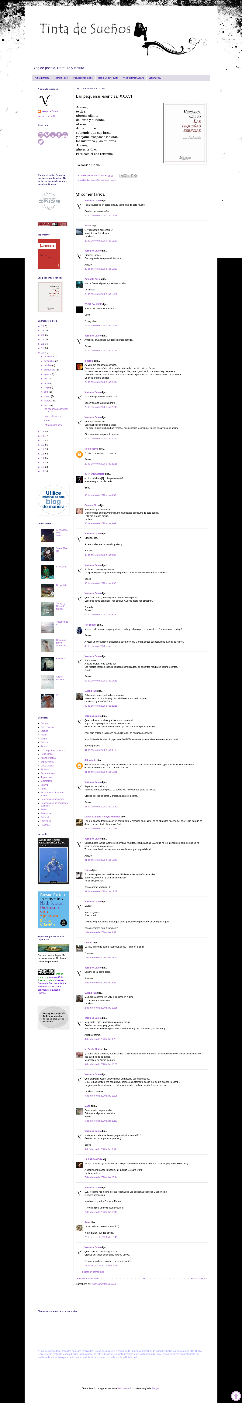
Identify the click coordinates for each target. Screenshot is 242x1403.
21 (43, 348)
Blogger (155, 1388)
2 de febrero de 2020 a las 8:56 (100, 982)
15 (43, 449)
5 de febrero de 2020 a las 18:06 (101, 1095)
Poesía (113, 180)
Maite (88, 1106)
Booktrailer (46, 813)
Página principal (42, 77)
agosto (47, 374)
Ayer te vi (61, 658)
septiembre (50, 369)
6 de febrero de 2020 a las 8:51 (100, 1149)
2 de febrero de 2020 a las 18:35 (101, 1007)
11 (43, 467)
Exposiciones (47, 761)
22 (43, 344)
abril (46, 391)
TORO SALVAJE (93, 304)
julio (46, 378)
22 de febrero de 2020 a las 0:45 (101, 1237)
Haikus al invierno (52, 416)
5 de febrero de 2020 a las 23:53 (101, 1121)
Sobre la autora (61, 77)
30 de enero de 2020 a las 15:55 (101, 646)
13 (43, 458)
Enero (46, 420)
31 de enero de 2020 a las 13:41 (101, 772)
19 (43, 431)
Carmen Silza (92, 505)
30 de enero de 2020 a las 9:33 (100, 614)
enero (47, 405)
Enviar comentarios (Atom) (103, 1284)
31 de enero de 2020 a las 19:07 (101, 891)
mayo (47, 387)
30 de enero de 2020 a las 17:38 (101, 680)
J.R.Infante (90, 760)
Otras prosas (47, 765)
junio (47, 383)
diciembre (49, 356)
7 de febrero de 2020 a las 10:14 (101, 1177)
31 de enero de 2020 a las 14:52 (101, 806)
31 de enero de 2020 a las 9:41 (100, 750)
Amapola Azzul (93, 279)
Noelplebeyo (91, 449)
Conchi (88, 942)
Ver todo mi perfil (46, 116)
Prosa (44, 746)
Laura (88, 870)
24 (43, 335)
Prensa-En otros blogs (108, 77)
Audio (44, 809)
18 (43, 436)
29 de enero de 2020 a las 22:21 (101, 463)
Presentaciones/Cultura (133, 77)
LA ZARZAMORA (94, 1159)
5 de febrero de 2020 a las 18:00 (101, 1064)
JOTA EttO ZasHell (94, 474)
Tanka (44, 738)
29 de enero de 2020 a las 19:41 (101, 325)
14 (43, 453)
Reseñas (45, 825)
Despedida (61, 585)
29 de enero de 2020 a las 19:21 (101, 294)
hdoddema (123, 1388)
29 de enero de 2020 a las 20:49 (101, 438)
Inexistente (61, 566)
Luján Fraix (91, 691)
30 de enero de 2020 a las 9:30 (100, 555)
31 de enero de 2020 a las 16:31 (101, 828)
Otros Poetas (47, 727)
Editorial (45, 817)
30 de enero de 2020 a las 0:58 (100, 495)
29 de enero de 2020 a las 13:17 (101, 240)
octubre (48, 365)
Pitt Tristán (90, 625)
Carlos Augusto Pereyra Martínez (102, 816)
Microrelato (46, 781)
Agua (43, 788)
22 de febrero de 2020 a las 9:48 (101, 1265)
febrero (48, 400)
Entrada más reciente (88, 1278)
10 (43, 471)
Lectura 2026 (155, 77)
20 (43, 352)
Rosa (87, 1222)
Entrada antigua (199, 1278)
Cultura (44, 742)
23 (43, 339)
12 (43, 462)
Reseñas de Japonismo (52, 799)
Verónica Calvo (93, 200)
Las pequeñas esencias (98, 180)
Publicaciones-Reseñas (83, 77)
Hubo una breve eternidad (61, 643)
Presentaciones (48, 773)
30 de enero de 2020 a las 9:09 (100, 523)
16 (43, 445)
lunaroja (89, 361)
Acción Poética (60, 678)
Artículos (45, 769)
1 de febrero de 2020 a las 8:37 (100, 932)
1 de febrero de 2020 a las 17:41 (101, 957)
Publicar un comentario (92, 1272)
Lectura (44, 731)
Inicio (144, 1278)
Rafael (88, 225)
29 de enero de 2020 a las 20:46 (101, 382)
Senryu (44, 785)
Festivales (46, 821)
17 (43, 440)
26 (43, 326)
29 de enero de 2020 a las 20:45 (101, 350)
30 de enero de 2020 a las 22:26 (101, 706)
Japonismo (46, 777)
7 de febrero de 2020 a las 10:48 (101, 1212)
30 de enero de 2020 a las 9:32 (100, 583)
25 (43, 330)
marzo (47, 396)
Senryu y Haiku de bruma (60, 606)
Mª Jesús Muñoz (93, 1049)
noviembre (49, 361)
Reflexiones (47, 754)
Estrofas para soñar (53, 425)
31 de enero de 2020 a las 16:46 (101, 860)
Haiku (44, 734)
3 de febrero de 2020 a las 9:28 (100, 1039)
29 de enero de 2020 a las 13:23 (101, 269)
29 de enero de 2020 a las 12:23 (101, 215)
